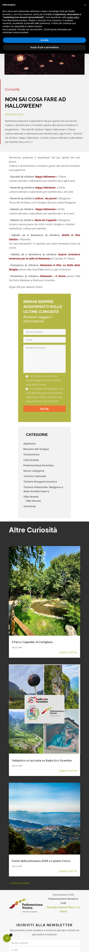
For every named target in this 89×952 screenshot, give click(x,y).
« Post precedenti (19, 883)
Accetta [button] (44, 40)
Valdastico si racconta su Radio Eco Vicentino (42, 760)
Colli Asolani (31, 460)
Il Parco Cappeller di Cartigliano (32, 642)
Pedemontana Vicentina (38, 465)
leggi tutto (68, 652)
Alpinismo (29, 443)
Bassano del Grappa (36, 449)
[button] (85, 4)
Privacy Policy (39, 397)
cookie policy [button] (73, 17)
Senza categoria (33, 470)
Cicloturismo (31, 454)
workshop (29, 506)
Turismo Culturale (34, 476)
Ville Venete (31, 496)
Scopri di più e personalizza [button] (44, 47)
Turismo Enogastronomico (40, 481)
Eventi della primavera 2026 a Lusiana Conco (41, 861)
